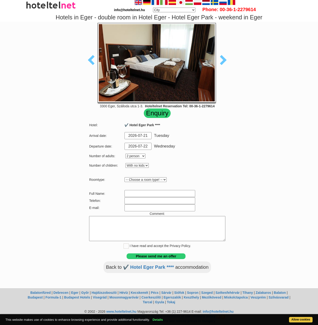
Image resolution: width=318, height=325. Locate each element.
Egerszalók (172, 297)
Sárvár (166, 293)
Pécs (155, 293)
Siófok (179, 293)
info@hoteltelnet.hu (218, 311)
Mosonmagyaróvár (124, 297)
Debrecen (61, 293)
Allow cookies (300, 319)
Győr (85, 293)
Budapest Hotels (77, 297)
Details (158, 319)
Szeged (207, 293)
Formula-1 (53, 297)
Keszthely (191, 297)
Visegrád (100, 297)
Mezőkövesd (211, 297)
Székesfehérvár (227, 293)
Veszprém (258, 297)
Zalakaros (263, 293)
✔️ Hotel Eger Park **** (148, 267)
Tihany (247, 293)
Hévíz (123, 293)
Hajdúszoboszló (104, 293)
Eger (74, 293)
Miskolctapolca (236, 297)
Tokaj (171, 302)
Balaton (280, 293)
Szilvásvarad (278, 297)
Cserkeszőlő (151, 297)
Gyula (159, 302)
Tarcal (147, 302)
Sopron (192, 293)
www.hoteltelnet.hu (121, 311)
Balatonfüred (40, 293)
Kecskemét (139, 293)
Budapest (35, 297)
